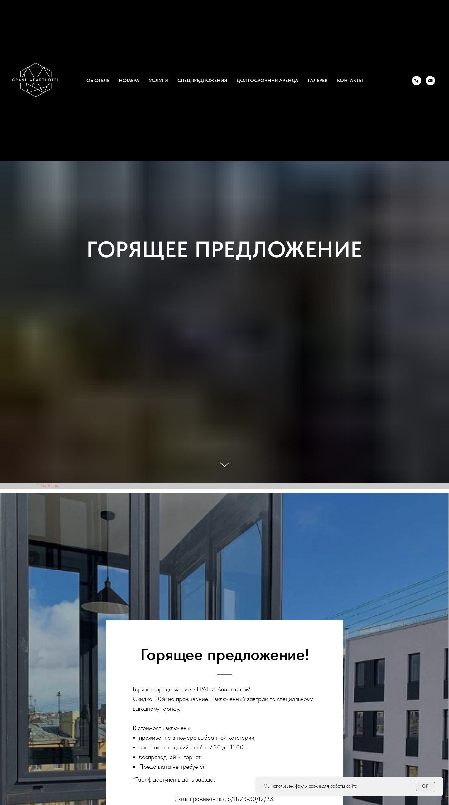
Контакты (350, 80)
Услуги (158, 80)
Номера (129, 80)
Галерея (318, 80)
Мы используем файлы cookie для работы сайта (310, 786)
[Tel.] (416, 80)
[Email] (430, 80)
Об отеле (97, 80)
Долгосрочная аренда (267, 80)
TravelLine (48, 485)
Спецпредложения (202, 80)
